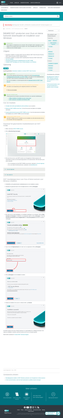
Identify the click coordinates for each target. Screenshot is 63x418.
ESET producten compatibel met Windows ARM (19, 99)
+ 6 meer (50, 46)
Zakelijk (16, 2)
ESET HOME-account (18, 128)
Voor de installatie (9, 59)
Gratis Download (35, 2)
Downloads (42, 7)
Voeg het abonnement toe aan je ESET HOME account (17, 112)
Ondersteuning (24, 2)
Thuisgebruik (4, 7)
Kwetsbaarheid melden (37, 409)
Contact (18, 409)
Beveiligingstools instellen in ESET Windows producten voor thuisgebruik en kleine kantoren (25, 377)
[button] (60, 3)
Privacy (22, 409)
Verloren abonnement (54, 7)
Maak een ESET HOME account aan (14, 108)
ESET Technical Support (38, 397)
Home (49, 40)
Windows (55, 40)
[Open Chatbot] (58, 413)
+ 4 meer (50, 58)
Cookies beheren (31, 411)
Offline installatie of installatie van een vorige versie (20, 98)
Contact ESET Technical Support (21, 334)
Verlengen (4, 10)
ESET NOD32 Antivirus (53, 43)
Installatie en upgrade (53, 63)
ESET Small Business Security (17, 28)
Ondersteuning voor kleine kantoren (20, 7)
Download (50, 65)
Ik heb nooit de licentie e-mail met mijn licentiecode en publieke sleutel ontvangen (53, 86)
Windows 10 (51, 56)
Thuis (11, 2)
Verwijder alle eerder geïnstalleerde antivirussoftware (17, 105)
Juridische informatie (28, 409)
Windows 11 (51, 53)
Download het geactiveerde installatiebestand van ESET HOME (19, 60)
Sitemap (43, 409)
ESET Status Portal (37, 395)
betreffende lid (34, 164)
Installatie (50, 67)
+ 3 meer (50, 70)
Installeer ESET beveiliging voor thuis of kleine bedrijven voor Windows (21, 62)
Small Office (8, 28)
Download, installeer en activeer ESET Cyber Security (24, 70)
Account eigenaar (40, 163)
